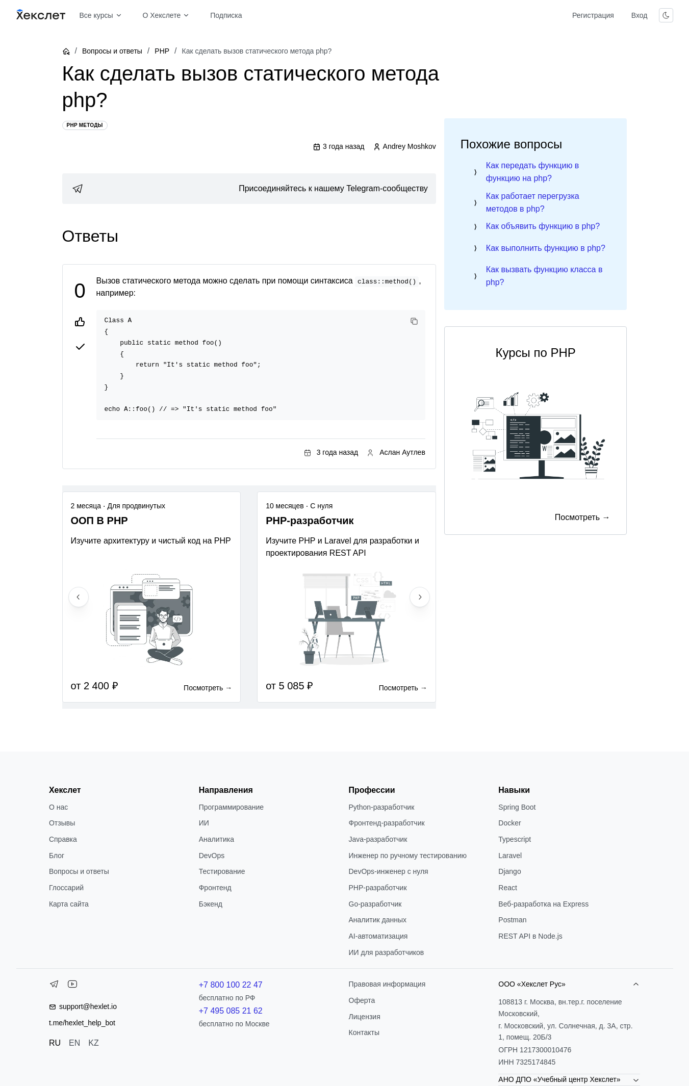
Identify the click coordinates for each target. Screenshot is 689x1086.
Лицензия (364, 1017)
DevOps (212, 855)
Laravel (510, 855)
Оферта (362, 1000)
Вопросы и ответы (112, 51)
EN (74, 1043)
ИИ (204, 823)
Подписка (226, 15)
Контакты (364, 1032)
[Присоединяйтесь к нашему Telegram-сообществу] (249, 188)
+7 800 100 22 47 (231, 984)
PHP (162, 51)
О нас (58, 807)
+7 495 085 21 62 (231, 1010)
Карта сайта (69, 904)
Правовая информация (387, 984)
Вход (639, 15)
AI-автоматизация (378, 936)
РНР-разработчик (378, 888)
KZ (93, 1043)
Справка (63, 839)
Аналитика (216, 839)
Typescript (514, 839)
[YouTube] (72, 986)
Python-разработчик (382, 807)
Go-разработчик (375, 904)
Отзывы (62, 823)
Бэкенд (210, 904)
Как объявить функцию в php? (543, 226)
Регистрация (593, 15)
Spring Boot (516, 807)
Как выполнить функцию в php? (545, 248)
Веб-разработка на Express (543, 904)
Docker (509, 823)
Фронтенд (215, 888)
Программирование (231, 807)
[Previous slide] (78, 597)
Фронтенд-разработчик (387, 823)
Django (509, 871)
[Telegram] (54, 986)
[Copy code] (414, 321)
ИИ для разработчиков (386, 952)
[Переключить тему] (666, 15)
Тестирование (222, 871)
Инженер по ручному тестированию (408, 855)
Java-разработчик (378, 839)
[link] (249, 188)
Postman (512, 920)
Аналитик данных (378, 920)
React (507, 888)
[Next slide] (420, 597)
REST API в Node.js (530, 936)
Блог (56, 855)
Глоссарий (66, 888)
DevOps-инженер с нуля (388, 871)
